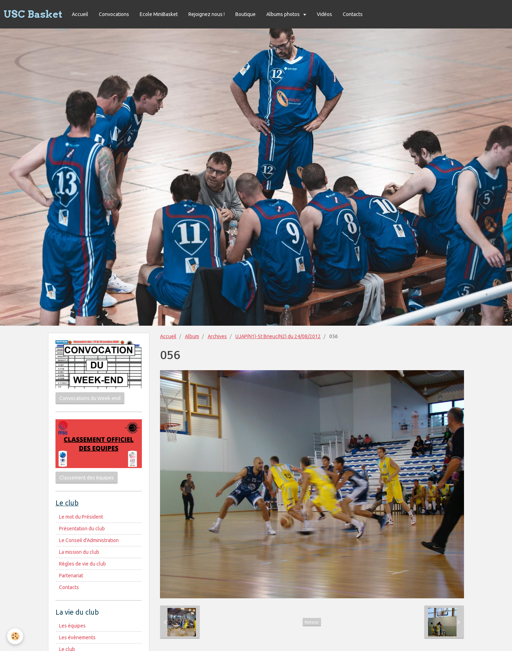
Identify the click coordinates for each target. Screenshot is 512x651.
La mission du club (79, 552)
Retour (312, 622)
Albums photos (283, 14)
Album (192, 336)
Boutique (245, 14)
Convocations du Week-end (90, 398)
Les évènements (77, 637)
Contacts (353, 14)
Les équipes (72, 626)
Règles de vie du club (82, 564)
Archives (217, 336)
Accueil (80, 14)
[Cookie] (15, 636)
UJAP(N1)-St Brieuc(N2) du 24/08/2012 (278, 336)
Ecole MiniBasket (159, 14)
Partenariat (71, 575)
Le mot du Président (81, 517)
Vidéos (324, 14)
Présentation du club (82, 528)
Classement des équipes (86, 478)
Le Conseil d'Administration (89, 540)
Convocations (114, 14)
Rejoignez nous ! (206, 14)
